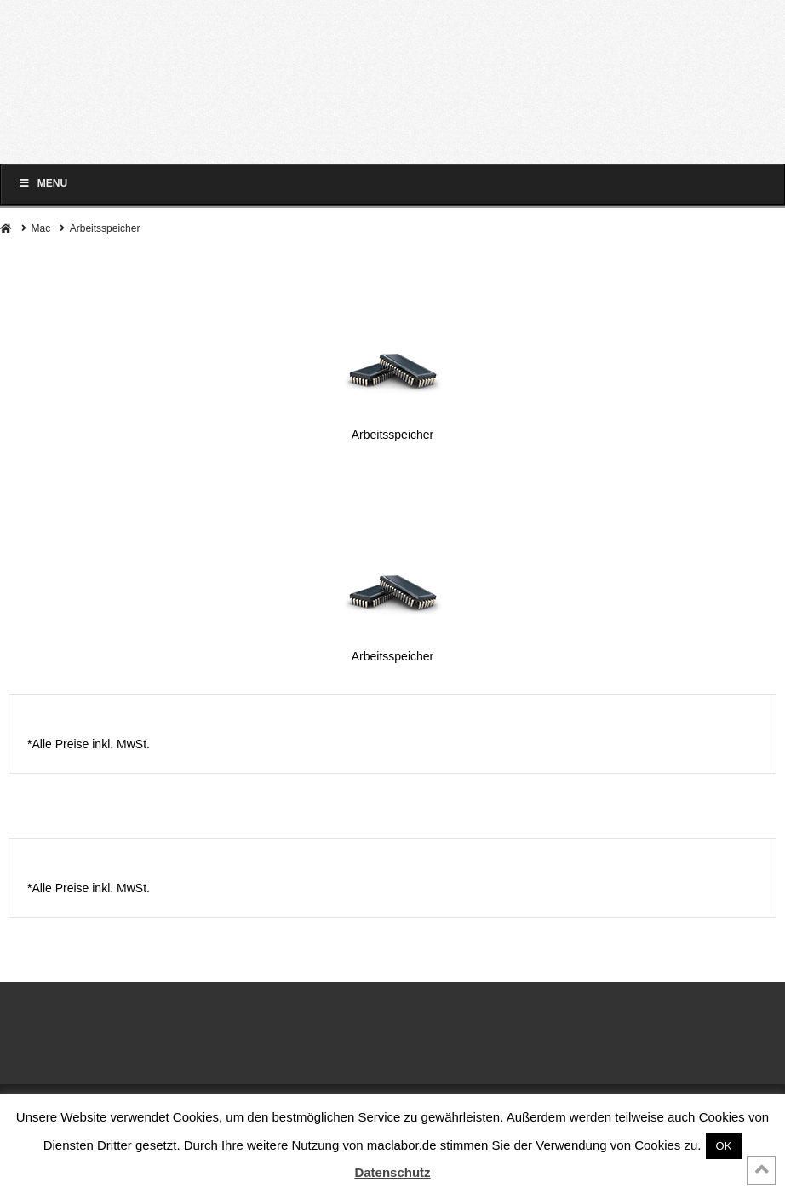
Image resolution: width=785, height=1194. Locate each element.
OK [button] (724, 1145)
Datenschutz (392, 1172)
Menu (42, 183)
